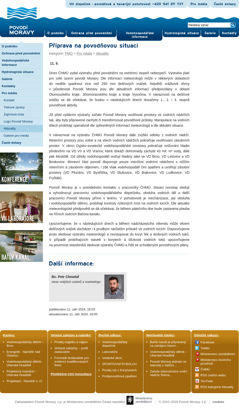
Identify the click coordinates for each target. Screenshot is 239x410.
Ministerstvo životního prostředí (215, 361)
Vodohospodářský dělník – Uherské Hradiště (168, 353)
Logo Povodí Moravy (18, 121)
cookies (218, 402)
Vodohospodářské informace (140, 35)
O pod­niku (55, 33)
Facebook (207, 342)
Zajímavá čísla (14, 114)
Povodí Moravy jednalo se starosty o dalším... (168, 363)
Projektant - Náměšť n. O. (25, 381)
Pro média (198, 4)
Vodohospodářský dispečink (114, 344)
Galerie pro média (16, 135)
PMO (69, 53)
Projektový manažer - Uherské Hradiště (22, 373)
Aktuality (10, 128)
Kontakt (9, 100)
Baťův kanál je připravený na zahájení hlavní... (168, 344)
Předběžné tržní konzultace (71, 374)
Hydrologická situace (182, 33)
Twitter (205, 348)
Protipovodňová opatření (119, 376)
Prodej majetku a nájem (71, 342)
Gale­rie (210, 33)
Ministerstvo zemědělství (217, 354)
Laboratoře (110, 352)
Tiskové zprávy (14, 107)
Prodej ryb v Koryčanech (119, 370)
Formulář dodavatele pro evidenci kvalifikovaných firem (71, 361)
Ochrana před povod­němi (91, 33)
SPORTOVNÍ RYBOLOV (119, 364)
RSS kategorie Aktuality (217, 387)
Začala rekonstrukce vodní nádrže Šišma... (168, 373)
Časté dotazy (225, 4)
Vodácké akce (112, 358)
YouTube (206, 381)
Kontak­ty (229, 33)
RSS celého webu (213, 375)
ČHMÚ (205, 369)
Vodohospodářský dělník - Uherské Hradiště (25, 363)
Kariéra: (9, 335)
